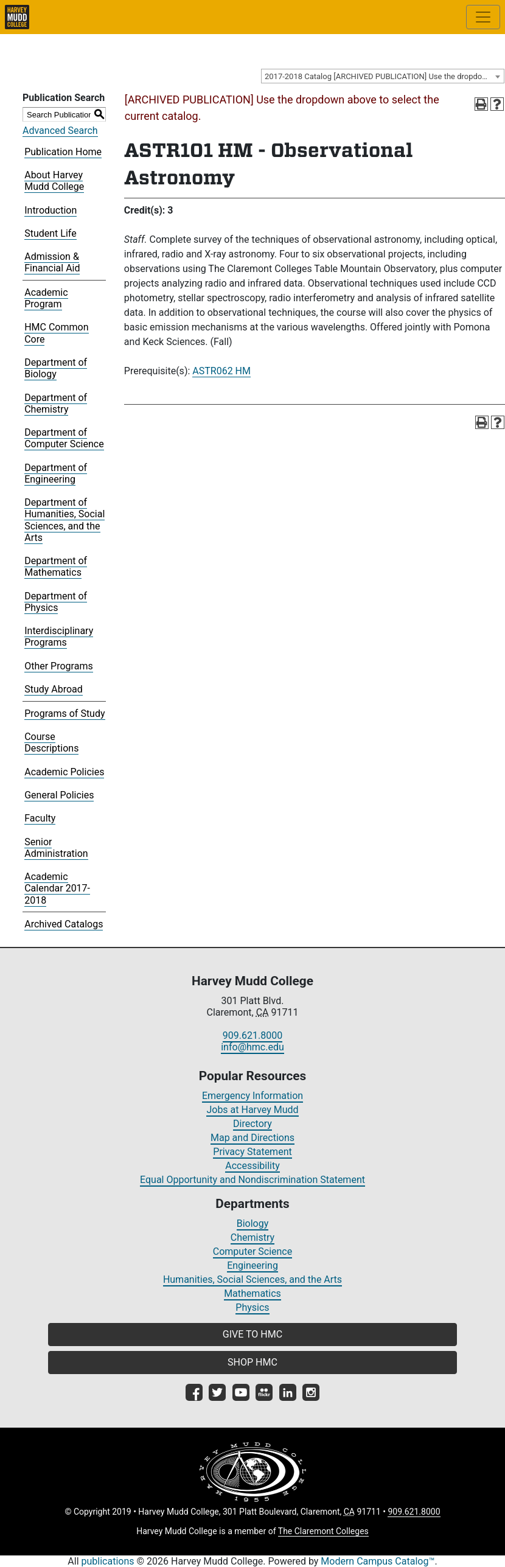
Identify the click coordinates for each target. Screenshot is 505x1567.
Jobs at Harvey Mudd (252, 1109)
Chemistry (252, 1237)
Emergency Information (252, 1095)
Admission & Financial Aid (52, 262)
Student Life (50, 233)
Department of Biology (55, 368)
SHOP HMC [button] (252, 1362)
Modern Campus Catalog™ (377, 1561)
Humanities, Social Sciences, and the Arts (252, 1279)
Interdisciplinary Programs (58, 636)
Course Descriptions (51, 742)
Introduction (50, 210)
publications (108, 1561)
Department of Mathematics (55, 566)
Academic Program (46, 298)
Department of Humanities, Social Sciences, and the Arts (64, 520)
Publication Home (63, 152)
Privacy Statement (252, 1151)
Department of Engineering (55, 473)
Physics (252, 1307)
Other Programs (58, 666)
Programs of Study (64, 713)
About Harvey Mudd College (54, 180)
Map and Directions (252, 1137)
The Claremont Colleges (323, 1531)
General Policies (59, 795)
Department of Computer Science (63, 438)
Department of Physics (55, 601)
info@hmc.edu (252, 1047)
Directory (252, 1123)
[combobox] (382, 76)
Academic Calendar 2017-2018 (57, 888)
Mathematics (252, 1293)
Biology (253, 1223)
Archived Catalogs (63, 924)
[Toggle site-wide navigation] (483, 17)
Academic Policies (64, 772)
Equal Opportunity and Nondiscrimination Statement (252, 1179)
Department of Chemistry (55, 403)
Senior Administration (56, 847)
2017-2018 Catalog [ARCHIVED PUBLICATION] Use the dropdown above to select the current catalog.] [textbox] (384, 76)
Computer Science (252, 1251)
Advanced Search (60, 130)
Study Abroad (53, 689)
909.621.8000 (252, 1035)
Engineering (252, 1265)
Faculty (39, 818)
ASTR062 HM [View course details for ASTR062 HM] (221, 371)
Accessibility (252, 1165)
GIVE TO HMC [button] (252, 1334)
